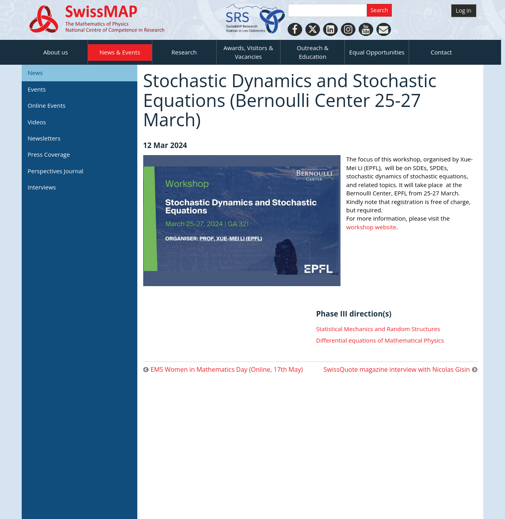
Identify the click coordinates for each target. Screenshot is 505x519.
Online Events (46, 105)
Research (184, 52)
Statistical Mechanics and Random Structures (378, 329)
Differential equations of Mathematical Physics (380, 340)
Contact (441, 52)
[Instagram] (348, 29)
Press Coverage (49, 154)
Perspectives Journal (55, 171)
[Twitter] (312, 29)
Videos (37, 122)
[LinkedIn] (330, 29)
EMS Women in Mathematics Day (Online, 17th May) (227, 369)
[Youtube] (366, 29)
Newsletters (44, 138)
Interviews (42, 187)
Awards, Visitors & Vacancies (248, 52)
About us (55, 52)
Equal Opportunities (376, 52)
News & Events (119, 52)
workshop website (371, 227)
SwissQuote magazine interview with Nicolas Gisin (397, 369)
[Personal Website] (383, 29)
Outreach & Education (312, 52)
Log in (463, 10)
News (35, 73)
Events (37, 89)
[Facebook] (295, 29)
